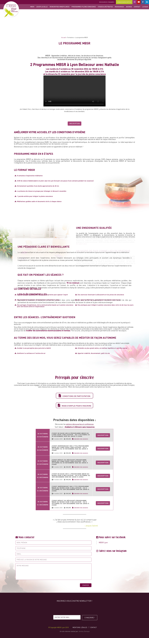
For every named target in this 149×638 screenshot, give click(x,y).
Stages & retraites (105, 7)
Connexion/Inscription (124, 2)
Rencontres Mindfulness (59, 7)
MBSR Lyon (103, 542)
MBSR (32, 7)
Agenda (129, 7)
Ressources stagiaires (106, 2)
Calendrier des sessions (80, 439)
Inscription (74, 123)
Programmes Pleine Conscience (83, 7)
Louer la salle (42, 7)
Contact (137, 7)
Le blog (145, 7)
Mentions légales (80, 627)
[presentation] (74, 609)
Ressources (119, 7)
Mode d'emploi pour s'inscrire (74, 405)
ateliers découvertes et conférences (80, 424)
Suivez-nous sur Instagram (112, 550)
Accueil (63, 37)
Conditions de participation (74, 395)
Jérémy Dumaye (84, 631)
